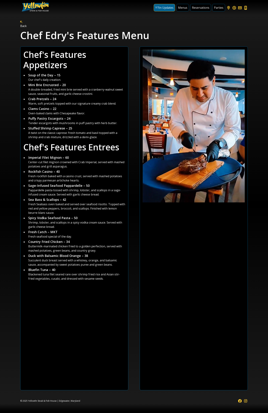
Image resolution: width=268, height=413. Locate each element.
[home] (35, 7)
